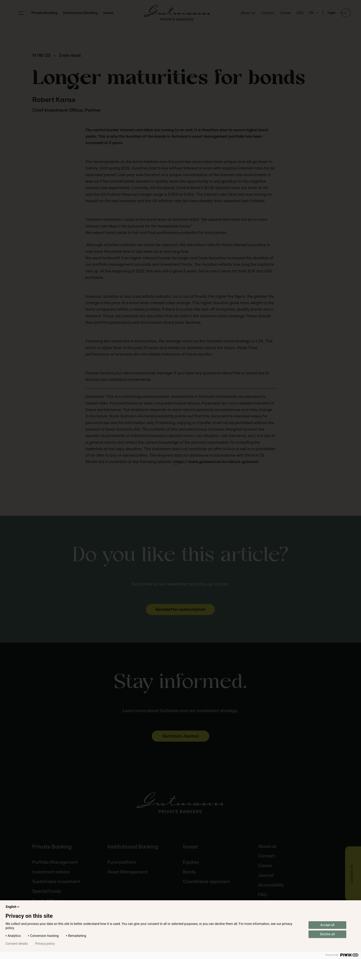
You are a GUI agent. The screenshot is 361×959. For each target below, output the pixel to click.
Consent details (17, 943)
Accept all (327, 925)
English (13, 907)
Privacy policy (45, 943)
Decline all (327, 934)
